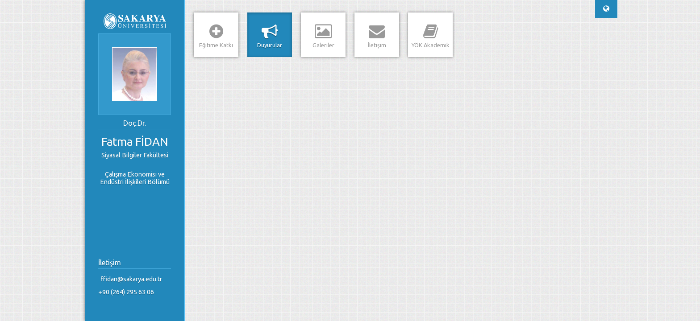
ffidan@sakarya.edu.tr (131, 279)
